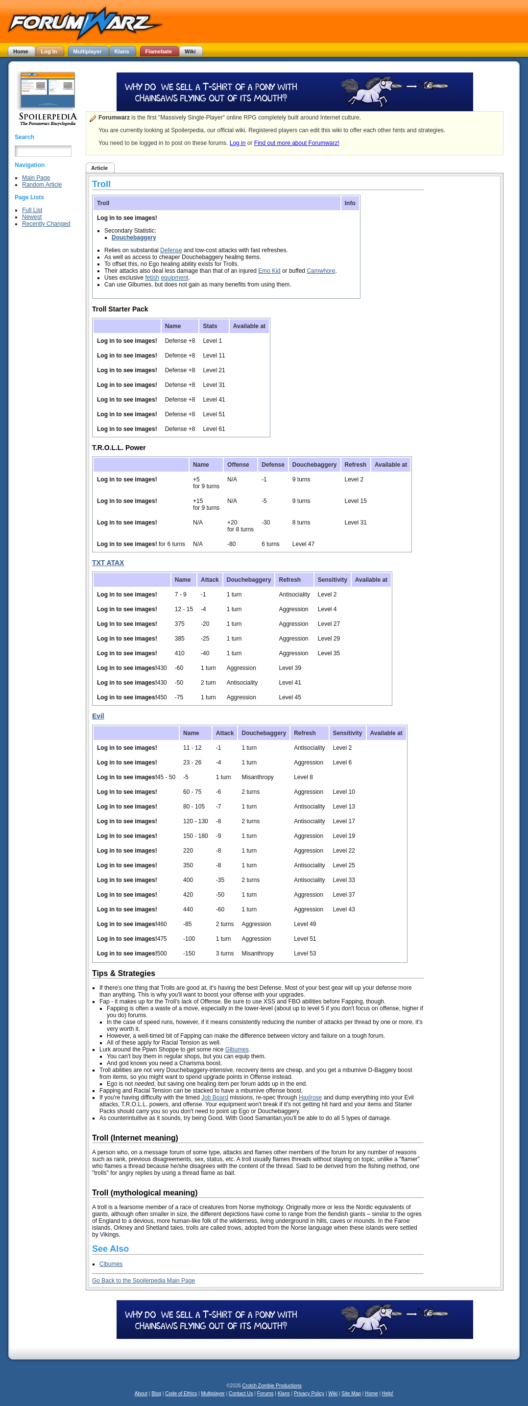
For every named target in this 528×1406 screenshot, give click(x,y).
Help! (387, 1393)
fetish (152, 277)
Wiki (332, 1393)
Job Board (214, 1097)
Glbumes (237, 1049)
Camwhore (321, 270)
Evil (98, 716)
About (141, 1393)
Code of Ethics (181, 1393)
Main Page (36, 177)
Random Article (42, 184)
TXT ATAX (108, 563)
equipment (174, 277)
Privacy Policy (309, 1393)
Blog (156, 1393)
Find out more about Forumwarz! (296, 143)
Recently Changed (46, 223)
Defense (171, 250)
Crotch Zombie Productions (272, 1385)
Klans (284, 1393)
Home (371, 1393)
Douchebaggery (134, 237)
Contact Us (241, 1393)
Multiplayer (213, 1393)
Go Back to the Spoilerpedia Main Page (143, 1280)
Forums (265, 1393)
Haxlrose (310, 1097)
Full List (32, 210)
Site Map (350, 1393)
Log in (238, 143)
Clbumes (110, 1264)
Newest (32, 217)
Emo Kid (269, 270)
